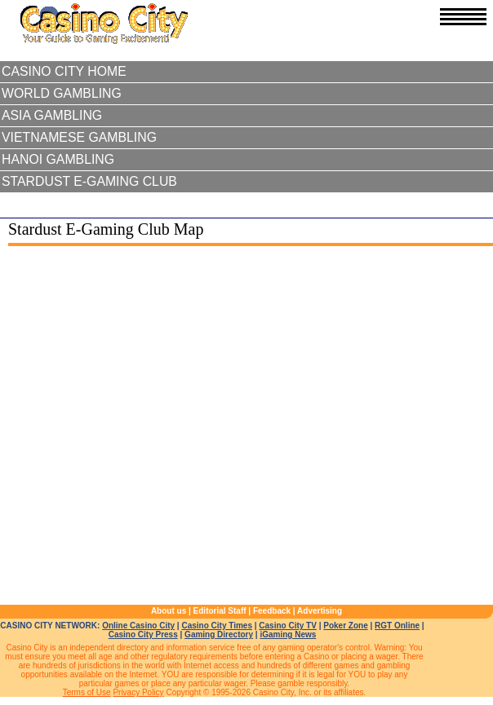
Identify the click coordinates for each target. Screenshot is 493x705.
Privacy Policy (138, 692)
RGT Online (397, 625)
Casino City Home (64, 71)
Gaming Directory (218, 634)
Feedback (272, 610)
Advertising (319, 610)
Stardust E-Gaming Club (89, 181)
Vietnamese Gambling (79, 137)
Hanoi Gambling (58, 159)
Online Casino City (138, 625)
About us (168, 610)
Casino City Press (143, 634)
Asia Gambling (52, 115)
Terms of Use (87, 692)
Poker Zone (345, 625)
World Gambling (62, 93)
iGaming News (288, 634)
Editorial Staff (219, 610)
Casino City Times (216, 625)
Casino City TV (288, 625)
